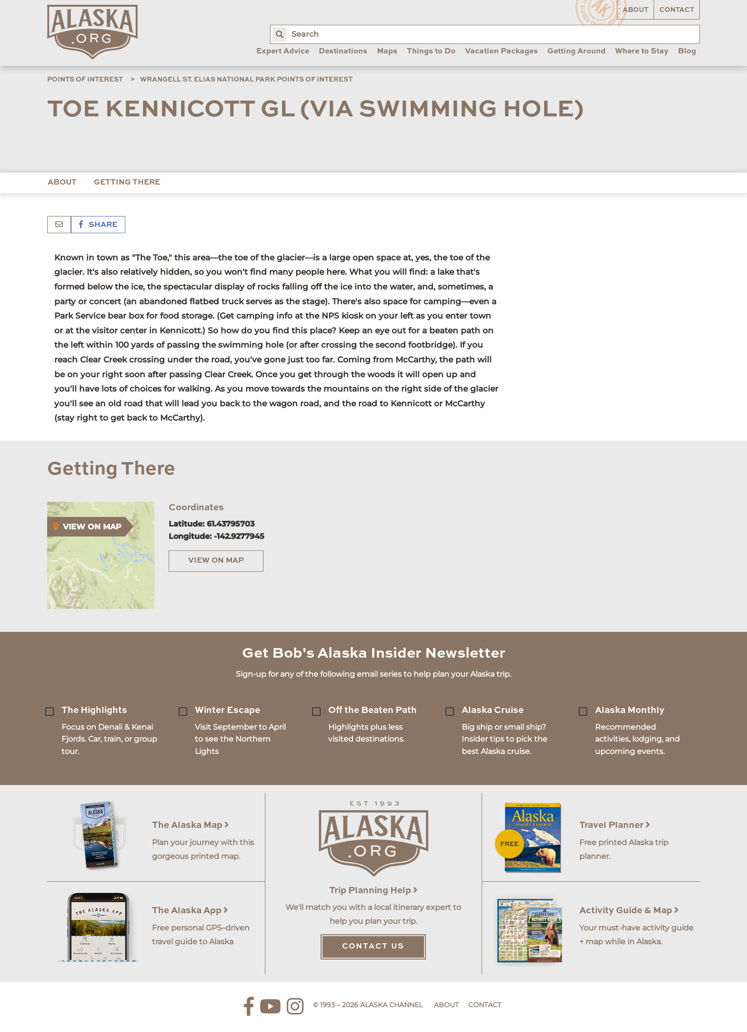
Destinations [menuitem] (343, 51)
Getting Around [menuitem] (576, 51)
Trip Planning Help (373, 890)
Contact (676, 10)
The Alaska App (190, 910)
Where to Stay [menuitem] (641, 51)
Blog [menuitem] (687, 51)
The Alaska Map (190, 825)
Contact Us (373, 946)
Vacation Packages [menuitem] (501, 51)
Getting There (127, 182)
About (635, 10)
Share (98, 225)
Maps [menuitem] (387, 51)
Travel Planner (614, 825)
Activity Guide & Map (629, 910)
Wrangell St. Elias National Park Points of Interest (246, 79)
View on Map (216, 561)
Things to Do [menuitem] (431, 51)
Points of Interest (85, 79)
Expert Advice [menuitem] (282, 51)
